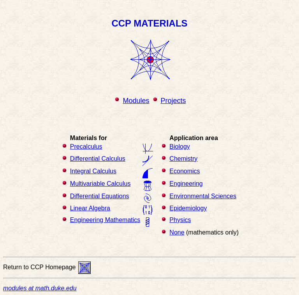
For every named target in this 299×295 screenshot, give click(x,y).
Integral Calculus (93, 171)
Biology (179, 146)
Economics (184, 171)
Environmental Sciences (202, 196)
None (176, 232)
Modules (136, 101)
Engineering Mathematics (105, 220)
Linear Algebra (90, 208)
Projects (173, 101)
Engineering (185, 183)
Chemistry (183, 158)
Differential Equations (99, 196)
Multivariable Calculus (100, 183)
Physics (180, 220)
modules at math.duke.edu (40, 288)
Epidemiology (188, 208)
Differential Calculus (97, 158)
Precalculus (86, 146)
